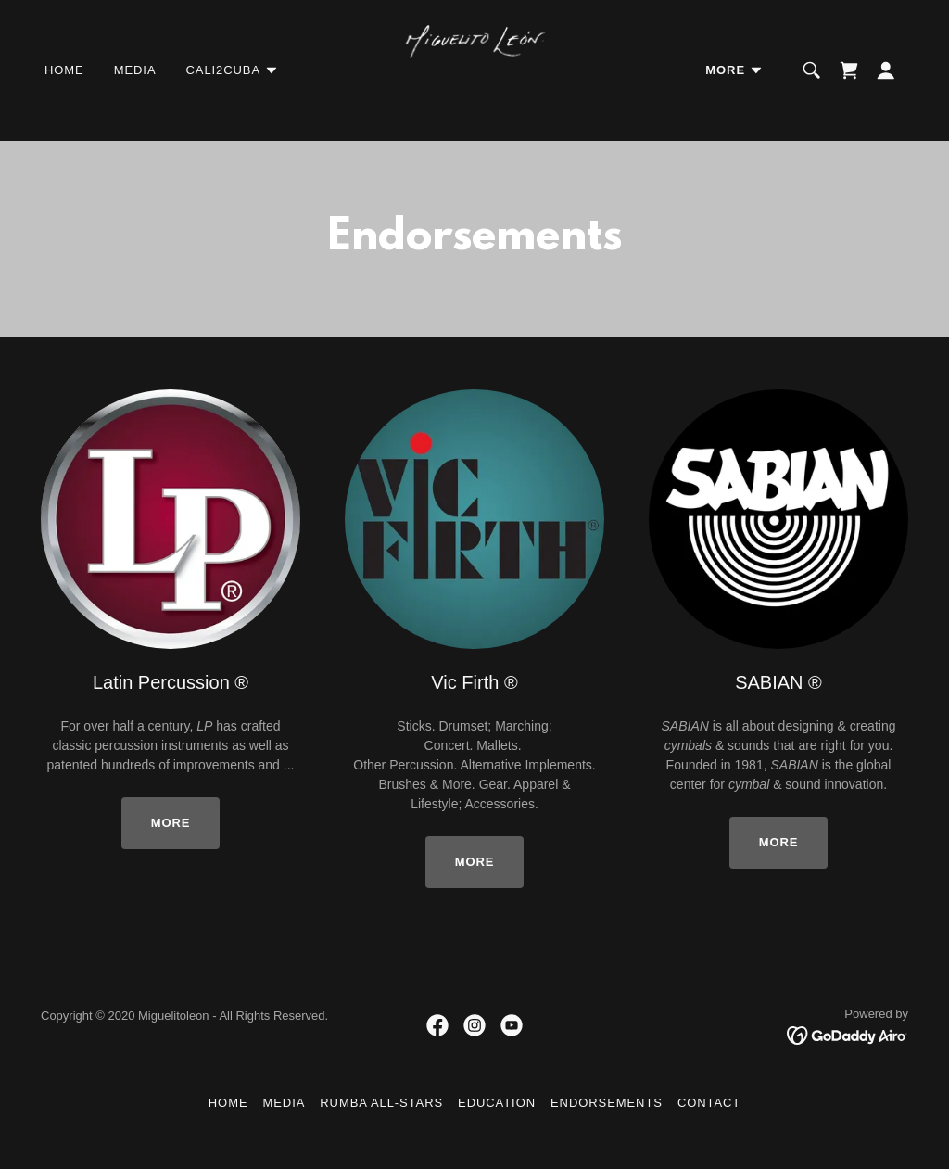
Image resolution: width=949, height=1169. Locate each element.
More (171, 823)
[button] (233, 70)
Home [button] (228, 1103)
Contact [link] (708, 1103)
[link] (474, 69)
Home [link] (64, 70)
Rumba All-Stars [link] (381, 1103)
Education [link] (497, 1103)
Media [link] (135, 70)
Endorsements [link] (606, 1103)
